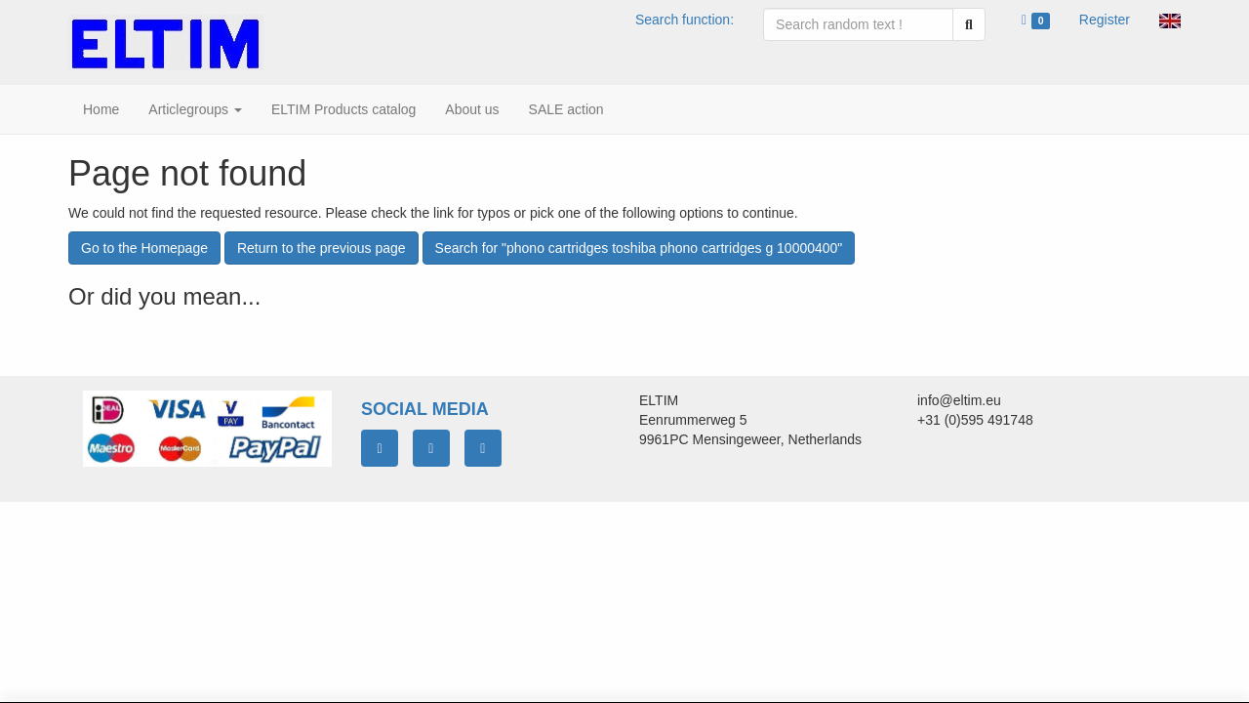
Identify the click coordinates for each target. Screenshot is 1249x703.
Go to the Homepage (144, 248)
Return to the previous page (321, 248)
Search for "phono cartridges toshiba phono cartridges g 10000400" (639, 248)
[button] (1170, 19)
